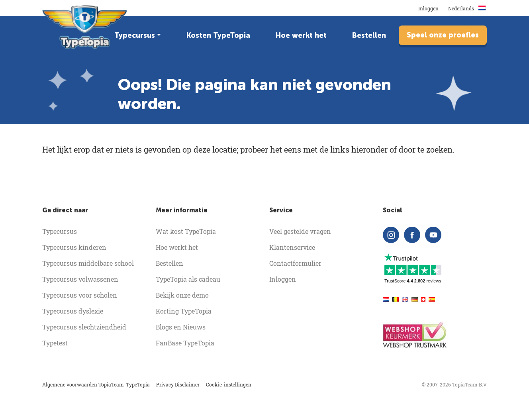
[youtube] (433, 235)
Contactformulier (295, 263)
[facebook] (412, 235)
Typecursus (134, 35)
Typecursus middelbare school (88, 263)
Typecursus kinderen (74, 247)
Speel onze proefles (443, 35)
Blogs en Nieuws (181, 327)
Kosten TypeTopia (218, 35)
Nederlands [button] (467, 8)
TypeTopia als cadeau (188, 279)
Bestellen (369, 35)
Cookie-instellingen (228, 384)
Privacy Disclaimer (178, 384)
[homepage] (85, 27)
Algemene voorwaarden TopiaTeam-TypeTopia (96, 384)
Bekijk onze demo (182, 295)
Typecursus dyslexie (72, 311)
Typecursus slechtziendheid (84, 327)
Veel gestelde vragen (300, 231)
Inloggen (428, 8)
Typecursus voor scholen (79, 295)
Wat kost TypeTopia (186, 231)
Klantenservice (292, 247)
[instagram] (391, 235)
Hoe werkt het (301, 35)
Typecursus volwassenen (80, 279)
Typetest (55, 343)
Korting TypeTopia (184, 311)
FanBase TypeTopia (185, 343)
